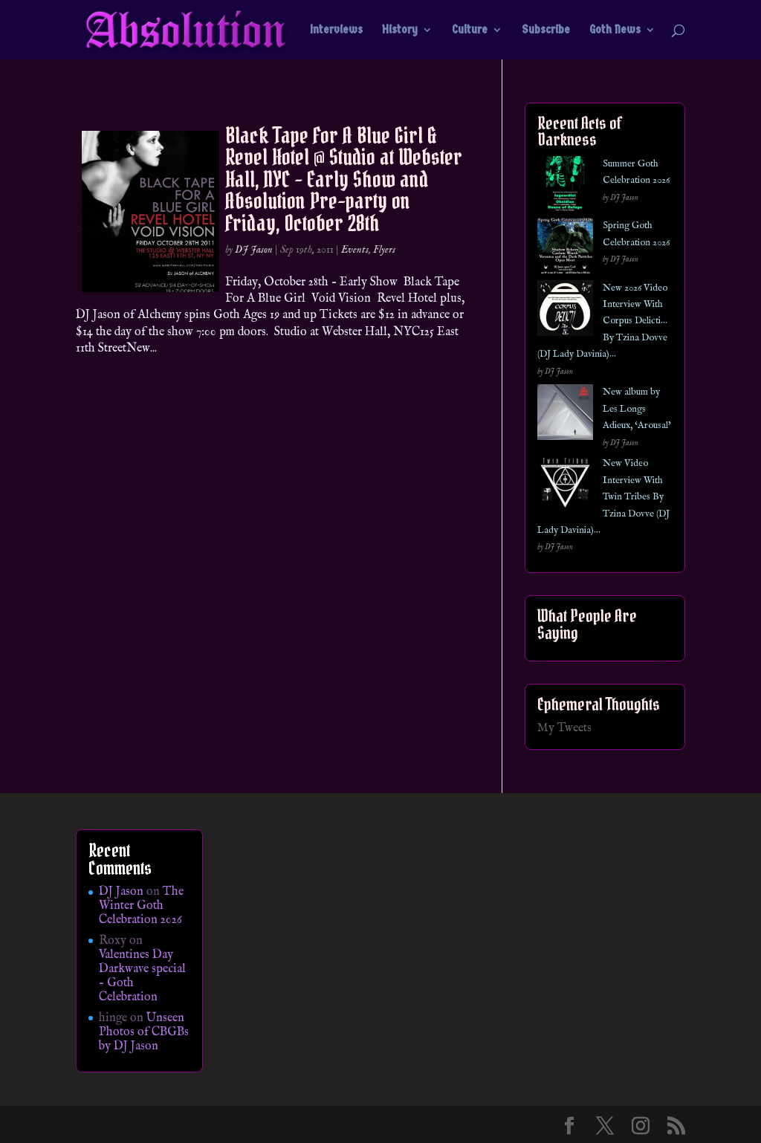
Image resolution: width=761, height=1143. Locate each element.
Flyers (384, 249)
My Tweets (564, 728)
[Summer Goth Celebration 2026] (565, 187)
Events (355, 249)
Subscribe (546, 30)
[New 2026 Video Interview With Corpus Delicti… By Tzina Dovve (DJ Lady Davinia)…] (565, 311)
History (400, 30)
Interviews (336, 30)
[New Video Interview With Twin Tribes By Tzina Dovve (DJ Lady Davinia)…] (565, 486)
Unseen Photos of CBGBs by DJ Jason (144, 1032)
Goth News (615, 30)
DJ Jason (254, 249)
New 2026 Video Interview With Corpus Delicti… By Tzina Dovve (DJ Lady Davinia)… (602, 321)
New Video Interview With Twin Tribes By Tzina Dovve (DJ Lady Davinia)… (603, 497)
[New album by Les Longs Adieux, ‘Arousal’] (565, 415)
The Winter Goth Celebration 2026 (141, 905)
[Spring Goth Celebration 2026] (565, 248)
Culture (470, 30)
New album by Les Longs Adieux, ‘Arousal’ (637, 409)
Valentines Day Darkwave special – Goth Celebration (142, 977)
